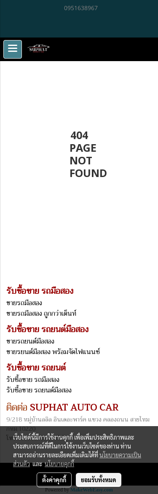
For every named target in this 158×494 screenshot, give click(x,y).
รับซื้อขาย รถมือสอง (32, 380)
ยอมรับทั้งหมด (98, 479)
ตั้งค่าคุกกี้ (54, 479)
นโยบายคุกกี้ (59, 463)
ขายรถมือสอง (24, 303)
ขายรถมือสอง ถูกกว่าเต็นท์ (41, 313)
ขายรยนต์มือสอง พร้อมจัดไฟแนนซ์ (53, 352)
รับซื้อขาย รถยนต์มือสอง (39, 390)
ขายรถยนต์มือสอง (30, 341)
